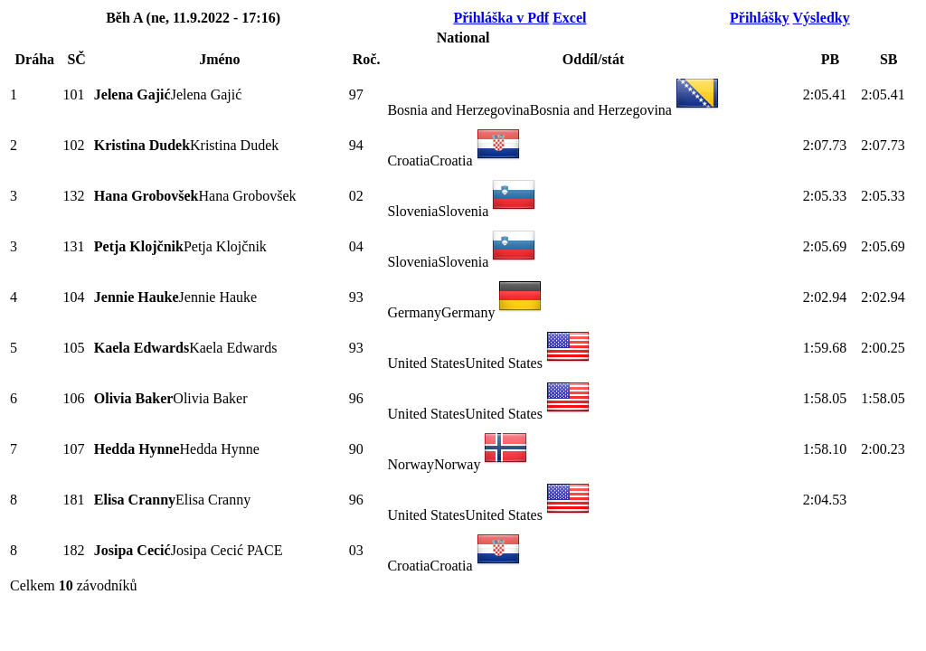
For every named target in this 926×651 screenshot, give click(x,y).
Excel (569, 17)
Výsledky (821, 17)
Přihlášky (759, 17)
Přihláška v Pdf (501, 17)
